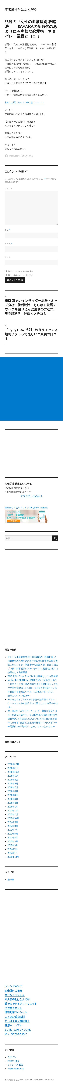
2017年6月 (13, 833)
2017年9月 (13, 822)
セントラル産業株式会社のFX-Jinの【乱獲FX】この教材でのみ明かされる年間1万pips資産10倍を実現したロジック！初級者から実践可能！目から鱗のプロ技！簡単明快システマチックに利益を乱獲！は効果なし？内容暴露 (33, 665)
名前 (7, 230)
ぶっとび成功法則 (15, 1016)
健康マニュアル (13, 1025)
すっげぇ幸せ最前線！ (17, 1021)
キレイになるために (16, 1034)
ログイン (12, 1057)
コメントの (15, 1064)
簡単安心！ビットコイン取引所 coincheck (26, 507)
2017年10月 (13, 818)
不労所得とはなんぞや (21, 10)
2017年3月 (13, 845)
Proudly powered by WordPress (39, 1080)
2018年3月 (13, 799)
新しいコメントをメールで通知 (20, 271)
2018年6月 (13, 787)
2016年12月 (13, 856)
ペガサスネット (13, 1008)
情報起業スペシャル (16, 1012)
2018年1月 (13, 806)
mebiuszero (14, 156)
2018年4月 (13, 795)
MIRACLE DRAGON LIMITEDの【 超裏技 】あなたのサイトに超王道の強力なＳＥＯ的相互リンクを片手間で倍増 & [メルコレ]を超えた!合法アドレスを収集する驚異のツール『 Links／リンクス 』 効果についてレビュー (33, 688)
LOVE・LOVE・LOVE (18, 1029)
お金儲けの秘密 (13, 990)
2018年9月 (13, 775)
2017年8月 (13, 826)
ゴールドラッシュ (15, 994)
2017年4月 (13, 841)
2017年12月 (13, 810)
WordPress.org (16, 1068)
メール (8, 244)
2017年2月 (13, 849)
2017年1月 (13, 853)
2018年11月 (13, 768)
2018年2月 (13, 802)
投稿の (13, 1060)
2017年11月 (13, 814)
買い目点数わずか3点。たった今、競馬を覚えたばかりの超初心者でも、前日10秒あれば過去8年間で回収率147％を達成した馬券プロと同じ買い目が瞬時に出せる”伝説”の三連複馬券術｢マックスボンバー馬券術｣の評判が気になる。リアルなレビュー (32, 719)
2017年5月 (13, 837)
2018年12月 (13, 764)
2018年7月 (13, 783)
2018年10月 (13, 772)
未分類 (11, 879)
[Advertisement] (31, 389)
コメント (8, 188)
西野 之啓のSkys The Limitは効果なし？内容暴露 (33, 676)
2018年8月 (13, 779)
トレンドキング (13, 986)
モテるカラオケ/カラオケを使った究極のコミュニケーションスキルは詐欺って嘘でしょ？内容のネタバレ (33, 703)
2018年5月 (13, 791)
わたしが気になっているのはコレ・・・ (24, 102)
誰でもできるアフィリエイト (21, 1003)
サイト (8, 257)
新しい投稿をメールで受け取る (20, 275)
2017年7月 (13, 829)
